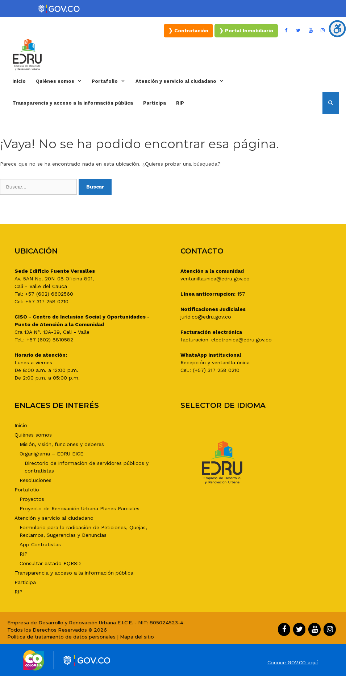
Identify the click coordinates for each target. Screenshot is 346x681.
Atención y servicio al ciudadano (182, 81)
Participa (154, 103)
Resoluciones (35, 480)
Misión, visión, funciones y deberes (62, 444)
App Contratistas (40, 544)
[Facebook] (286, 31)
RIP (180, 103)
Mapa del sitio (137, 637)
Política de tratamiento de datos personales (61, 637)
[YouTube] (310, 31)
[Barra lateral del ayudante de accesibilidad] (337, 28)
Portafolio (111, 81)
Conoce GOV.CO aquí (292, 662)
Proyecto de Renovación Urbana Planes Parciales (79, 508)
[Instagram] (323, 31)
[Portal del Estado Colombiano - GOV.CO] (59, 9)
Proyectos (32, 499)
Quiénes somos (61, 81)
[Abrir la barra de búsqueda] (330, 103)
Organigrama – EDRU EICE (51, 454)
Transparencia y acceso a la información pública (72, 103)
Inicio (19, 81)
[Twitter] (298, 31)
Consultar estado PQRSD (50, 563)
